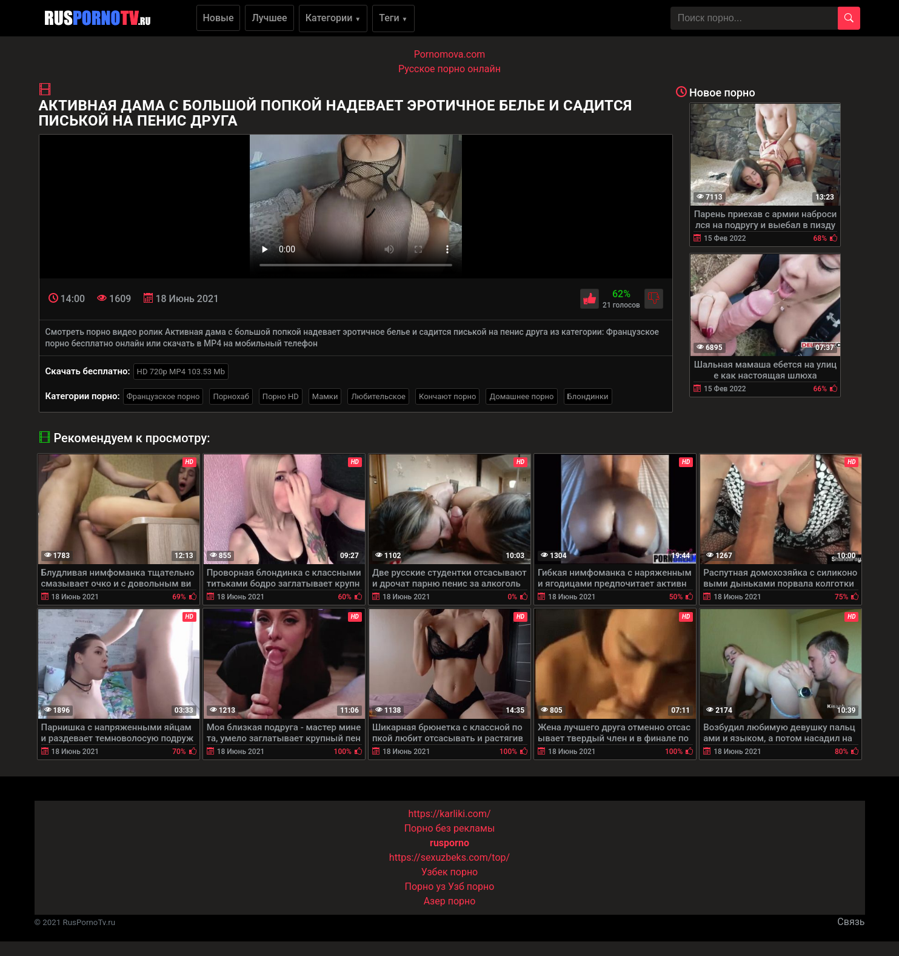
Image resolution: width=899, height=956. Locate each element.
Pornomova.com (450, 54)
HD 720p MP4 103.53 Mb (181, 371)
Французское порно (163, 396)
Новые (218, 18)
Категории (333, 18)
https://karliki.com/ (449, 814)
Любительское (378, 396)
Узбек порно (449, 872)
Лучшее (269, 18)
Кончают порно (447, 396)
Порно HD (280, 396)
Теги (393, 18)
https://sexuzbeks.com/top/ (449, 857)
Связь (850, 921)
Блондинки (588, 396)
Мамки (325, 396)
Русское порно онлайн (449, 69)
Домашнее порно (521, 396)
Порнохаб (231, 396)
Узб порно (471, 886)
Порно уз (425, 886)
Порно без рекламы (449, 828)
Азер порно (450, 901)
